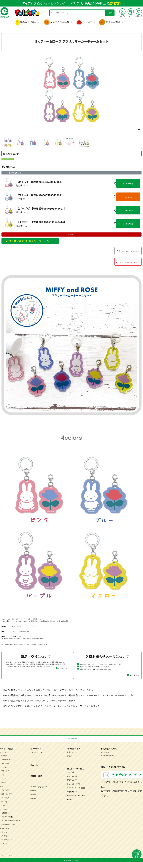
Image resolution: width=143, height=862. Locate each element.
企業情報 (33, 790)
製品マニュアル (72, 780)
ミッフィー (38, 705)
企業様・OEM (36, 775)
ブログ (69, 756)
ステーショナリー (7, 794)
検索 (110, 12)
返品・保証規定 (72, 776)
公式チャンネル (72, 752)
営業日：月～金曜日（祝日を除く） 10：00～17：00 (127, 775)
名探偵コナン (5, 812)
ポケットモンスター (8, 824)
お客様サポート (72, 791)
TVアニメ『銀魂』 (7, 816)
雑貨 (13, 690)
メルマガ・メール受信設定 (76, 787)
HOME (5, 690)
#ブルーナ (24, 638)
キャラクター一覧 (59, 22)
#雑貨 (3, 638)
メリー (3, 778)
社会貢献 (33, 798)
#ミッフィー (8, 638)
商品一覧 (15, 700)
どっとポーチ (4, 828)
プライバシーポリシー (7, 855)
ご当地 (3, 805)
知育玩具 (4, 755)
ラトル (3, 774)
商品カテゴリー (28, 22)
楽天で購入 (71, 234)
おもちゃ (3, 752)
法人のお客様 (113, 22)
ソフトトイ (5, 770)
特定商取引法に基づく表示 (76, 795)
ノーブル (4, 835)
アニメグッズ (4, 809)
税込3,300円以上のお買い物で (71, 738)
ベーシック (5, 832)
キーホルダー (5, 797)
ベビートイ (3, 767)
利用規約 (70, 799)
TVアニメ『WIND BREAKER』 (11, 820)
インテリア (5, 790)
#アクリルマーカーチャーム (35, 638)
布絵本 (3, 782)
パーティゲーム (6, 759)
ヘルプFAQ (70, 772)
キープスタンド (6, 839)
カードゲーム (5, 763)
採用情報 (33, 794)
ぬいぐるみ (5, 801)
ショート (4, 843)
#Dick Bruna (16, 638)
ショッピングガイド (73, 783)
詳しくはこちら (63, 668)
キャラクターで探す (21, 705)
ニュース (87, 22)
